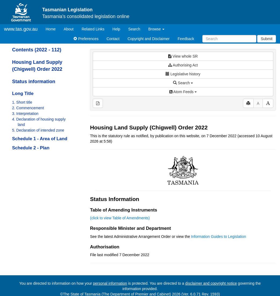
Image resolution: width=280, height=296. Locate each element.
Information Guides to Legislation (218, 236)
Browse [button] (156, 29)
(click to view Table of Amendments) (120, 218)
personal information (110, 283)
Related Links (93, 29)
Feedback (186, 39)
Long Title (23, 93)
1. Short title (22, 102)
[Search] (229, 39)
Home (53, 28)
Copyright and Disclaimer (149, 39)
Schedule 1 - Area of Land (39, 138)
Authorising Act (183, 65)
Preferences (85, 39)
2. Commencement (28, 108)
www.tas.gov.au (21, 29)
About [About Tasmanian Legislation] (69, 29)
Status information (33, 81)
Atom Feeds (183, 92)
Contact (112, 39)
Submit (266, 39)
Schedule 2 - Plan (30, 147)
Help (116, 29)
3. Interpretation (25, 113)
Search (134, 29)
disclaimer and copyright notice (211, 283)
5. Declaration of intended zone (38, 130)
